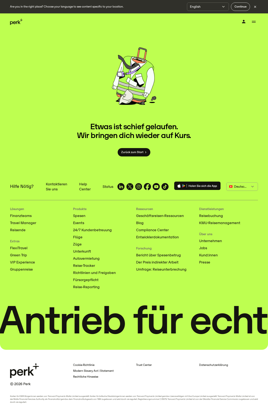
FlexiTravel (18, 248)
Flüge (77, 237)
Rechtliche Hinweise (85, 376)
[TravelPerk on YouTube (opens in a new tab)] (156, 186)
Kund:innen (208, 255)
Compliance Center (152, 230)
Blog (140, 223)
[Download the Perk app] (197, 186)
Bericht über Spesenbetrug (158, 255)
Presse (204, 262)
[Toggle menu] (254, 22)
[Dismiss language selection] (255, 7)
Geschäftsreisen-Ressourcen (160, 215)
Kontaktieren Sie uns (56, 186)
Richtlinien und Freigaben (94, 272)
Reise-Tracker (84, 265)
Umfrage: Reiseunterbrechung (161, 269)
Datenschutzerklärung (213, 365)
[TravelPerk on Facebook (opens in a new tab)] (147, 186)
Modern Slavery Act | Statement (93, 371)
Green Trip (18, 255)
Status (108, 186)
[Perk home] (16, 22)
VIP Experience (22, 262)
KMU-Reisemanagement (219, 223)
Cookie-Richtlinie (83, 365)
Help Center (85, 186)
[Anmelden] (244, 21)
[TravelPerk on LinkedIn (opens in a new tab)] (121, 186)
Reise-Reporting (86, 287)
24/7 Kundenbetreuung (92, 230)
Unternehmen (210, 241)
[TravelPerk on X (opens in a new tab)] (129, 186)
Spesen (79, 215)
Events (78, 223)
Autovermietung (86, 258)
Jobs (203, 248)
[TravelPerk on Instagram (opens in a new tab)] (138, 186)
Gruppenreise (21, 269)
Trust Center (144, 365)
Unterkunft (82, 251)
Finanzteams (21, 215)
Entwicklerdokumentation (157, 237)
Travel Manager (23, 223)
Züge (77, 244)
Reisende (18, 230)
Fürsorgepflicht (85, 280)
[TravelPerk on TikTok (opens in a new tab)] (165, 186)
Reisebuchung (211, 215)
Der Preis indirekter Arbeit (157, 262)
